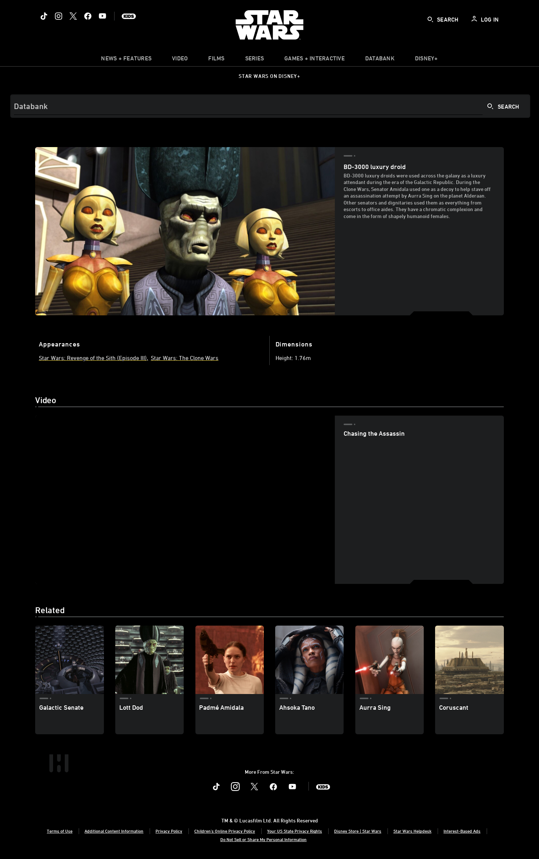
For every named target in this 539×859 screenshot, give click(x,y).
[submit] (430, 19)
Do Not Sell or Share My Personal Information (263, 839)
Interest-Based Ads (461, 830)
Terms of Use (59, 830)
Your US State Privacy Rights (294, 830)
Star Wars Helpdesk (412, 830)
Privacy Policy (169, 830)
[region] (185, 500)
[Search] (270, 106)
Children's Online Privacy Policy (224, 830)
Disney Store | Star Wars (357, 830)
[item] (126, 60)
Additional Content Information (114, 830)
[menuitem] (180, 60)
